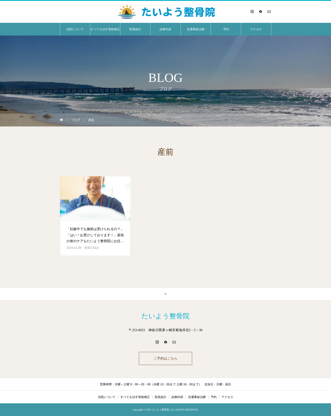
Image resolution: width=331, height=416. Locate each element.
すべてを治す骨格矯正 (105, 29)
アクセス (256, 29)
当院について (75, 29)
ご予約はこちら (165, 358)
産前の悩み (91, 247)
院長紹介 (135, 29)
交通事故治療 (196, 29)
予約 (226, 29)
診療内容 (165, 29)
